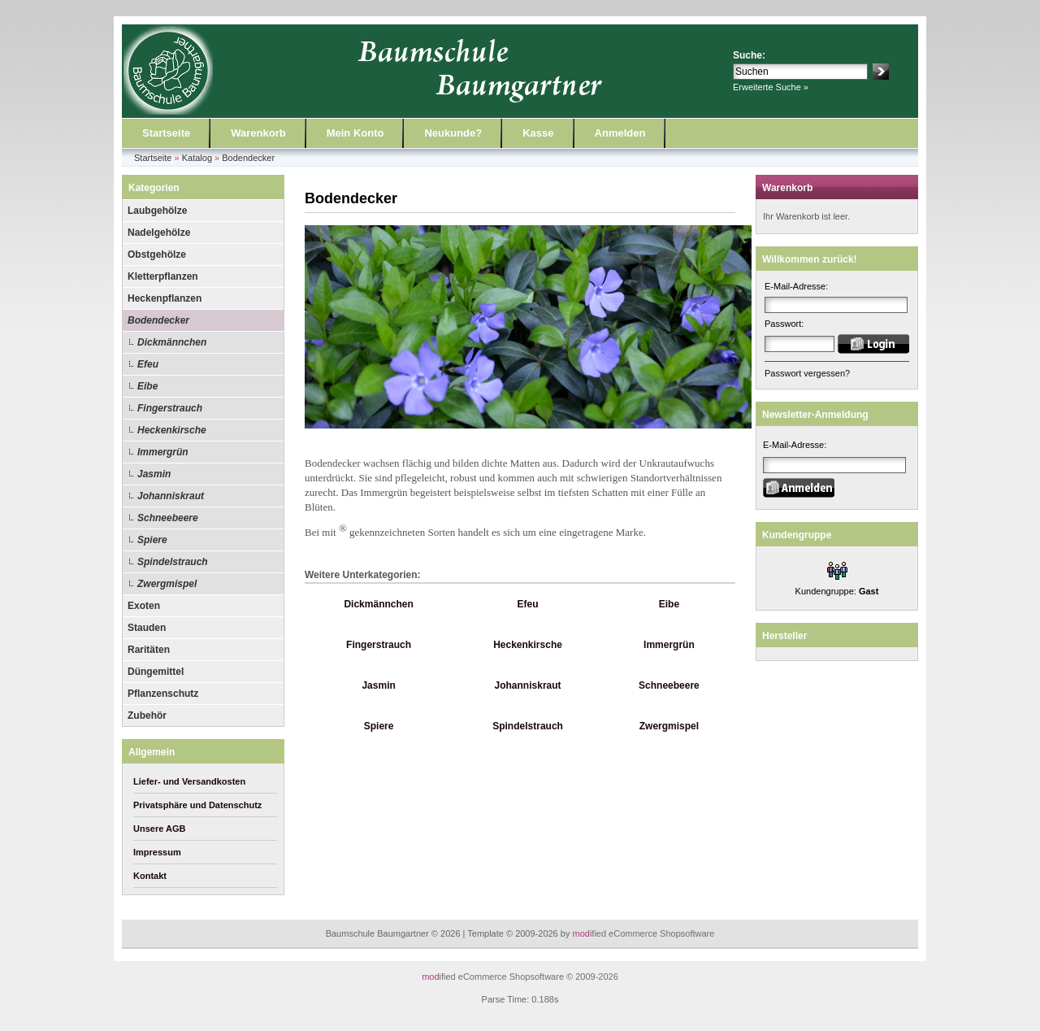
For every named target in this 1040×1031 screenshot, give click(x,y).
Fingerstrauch (169, 408)
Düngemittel (156, 671)
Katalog (197, 158)
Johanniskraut (170, 496)
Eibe (147, 386)
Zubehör (147, 715)
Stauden (147, 627)
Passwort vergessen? (807, 373)
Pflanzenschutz (163, 693)
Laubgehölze (157, 210)
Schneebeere (167, 518)
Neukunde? (453, 133)
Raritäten (149, 649)
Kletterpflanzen (163, 276)
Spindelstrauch (172, 562)
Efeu (147, 364)
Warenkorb (258, 133)
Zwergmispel (167, 583)
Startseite (166, 133)
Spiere (152, 540)
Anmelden (620, 133)
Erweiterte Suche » (770, 87)
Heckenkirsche (171, 430)
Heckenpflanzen (165, 298)
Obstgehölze (157, 254)
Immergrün (162, 452)
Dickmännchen (171, 342)
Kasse (537, 133)
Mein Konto (355, 133)
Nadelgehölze (159, 232)
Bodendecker (248, 158)
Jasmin (154, 474)
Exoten (144, 605)
